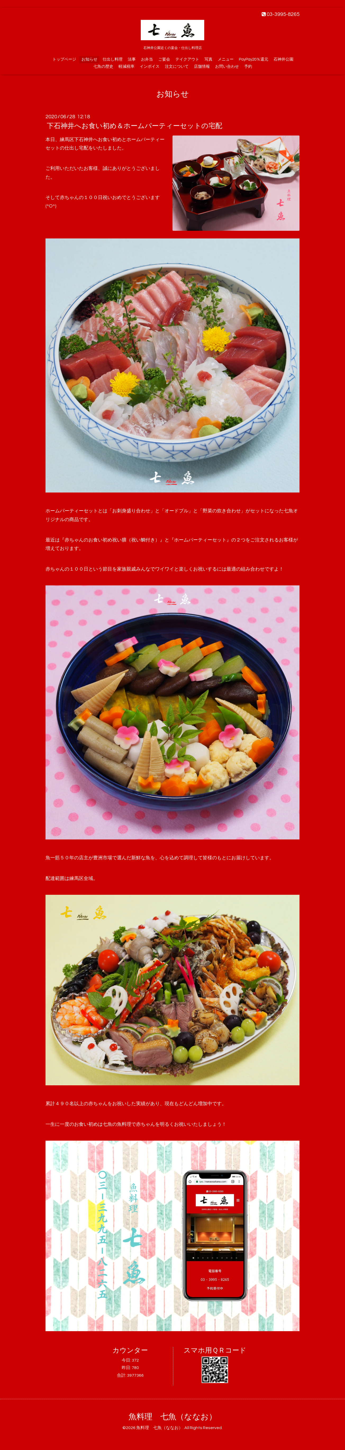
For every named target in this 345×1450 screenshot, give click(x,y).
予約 (248, 67)
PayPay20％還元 (253, 59)
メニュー (226, 59)
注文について (177, 67)
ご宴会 (164, 59)
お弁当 (147, 59)
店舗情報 (202, 67)
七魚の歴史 (103, 67)
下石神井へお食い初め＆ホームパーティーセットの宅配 (134, 126)
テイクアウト (187, 59)
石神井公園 (283, 59)
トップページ (64, 59)
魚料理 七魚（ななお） (173, 1417)
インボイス (150, 67)
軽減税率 (126, 67)
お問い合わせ (227, 67)
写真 (208, 59)
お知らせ (89, 59)
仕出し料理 (112, 59)
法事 (132, 59)
